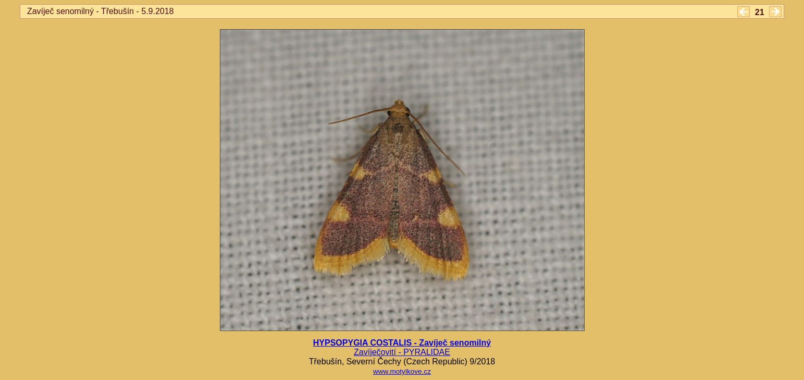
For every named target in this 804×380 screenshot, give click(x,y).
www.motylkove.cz (402, 371)
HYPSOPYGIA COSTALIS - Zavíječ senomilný (402, 342)
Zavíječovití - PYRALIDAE (402, 352)
